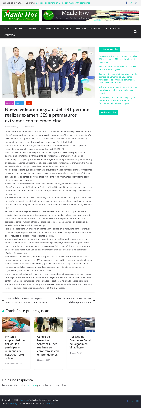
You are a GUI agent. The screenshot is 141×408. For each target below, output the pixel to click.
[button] (40, 28)
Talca (29, 103)
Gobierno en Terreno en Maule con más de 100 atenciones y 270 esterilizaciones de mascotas (63, 4)
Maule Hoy (29, 127)
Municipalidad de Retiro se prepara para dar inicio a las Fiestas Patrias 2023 (24, 300)
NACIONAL (20, 28)
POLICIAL (67, 28)
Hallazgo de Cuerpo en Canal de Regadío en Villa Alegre (80, 342)
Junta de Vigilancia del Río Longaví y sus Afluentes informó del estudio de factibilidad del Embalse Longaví (117, 100)
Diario (93, 28)
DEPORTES (81, 28)
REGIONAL (34, 28)
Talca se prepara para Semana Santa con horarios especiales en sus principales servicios (118, 90)
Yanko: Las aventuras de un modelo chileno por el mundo (74, 300)
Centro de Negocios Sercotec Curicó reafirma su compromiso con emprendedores (48, 345)
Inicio (7, 28)
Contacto (9, 35)
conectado (31, 385)
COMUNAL (51, 28)
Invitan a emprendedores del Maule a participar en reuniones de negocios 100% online (15, 347)
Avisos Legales (112, 28)
